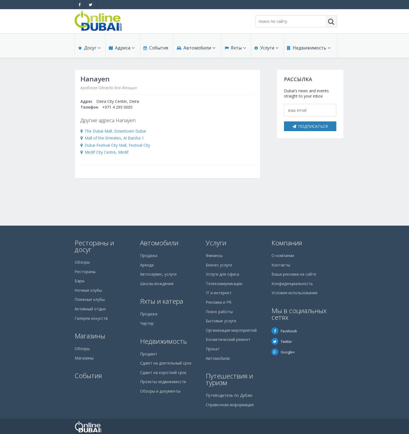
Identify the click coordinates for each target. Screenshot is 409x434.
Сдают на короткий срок (163, 372)
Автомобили (196, 48)
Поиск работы (219, 311)
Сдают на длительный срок (166, 363)
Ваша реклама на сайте (293, 274)
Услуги (266, 48)
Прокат (213, 348)
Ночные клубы (88, 290)
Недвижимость (308, 48)
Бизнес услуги (219, 265)
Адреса (121, 48)
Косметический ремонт (228, 339)
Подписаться (310, 126)
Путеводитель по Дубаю (229, 395)
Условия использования (294, 292)
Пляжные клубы (90, 299)
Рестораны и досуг (94, 246)
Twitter (281, 341)
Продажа (148, 255)
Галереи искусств (91, 318)
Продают (148, 353)
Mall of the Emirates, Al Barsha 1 (114, 138)
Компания (286, 242)
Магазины (90, 335)
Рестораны (85, 271)
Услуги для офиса (222, 274)
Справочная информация (230, 404)
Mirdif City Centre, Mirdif (106, 152)
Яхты (235, 48)
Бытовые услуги (221, 320)
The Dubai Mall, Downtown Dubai (115, 131)
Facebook (284, 330)
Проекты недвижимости (163, 381)
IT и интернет (219, 292)
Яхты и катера (161, 301)
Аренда (147, 265)
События (155, 48)
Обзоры (82, 262)
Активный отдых (90, 308)
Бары (79, 280)
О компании (282, 255)
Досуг (89, 48)
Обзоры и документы (160, 391)
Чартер (147, 323)
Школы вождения (156, 283)
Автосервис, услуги (158, 274)
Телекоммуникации (224, 283)
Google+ (283, 352)
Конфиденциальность (292, 283)
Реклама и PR (218, 302)
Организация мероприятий (231, 330)
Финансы (214, 255)
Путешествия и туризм (229, 379)
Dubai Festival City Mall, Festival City (117, 145)
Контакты (280, 265)
